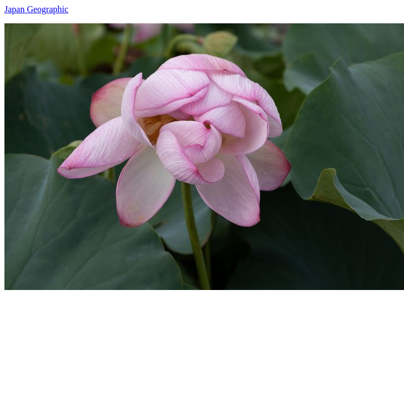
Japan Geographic (36, 9)
